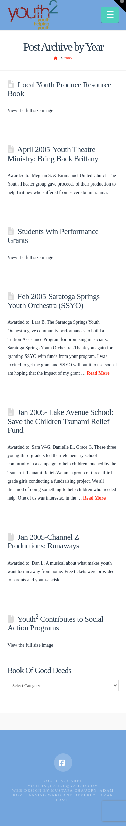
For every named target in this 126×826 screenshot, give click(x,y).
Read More (98, 373)
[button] (110, 15)
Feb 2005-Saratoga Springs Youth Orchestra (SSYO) (54, 301)
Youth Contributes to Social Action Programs (55, 623)
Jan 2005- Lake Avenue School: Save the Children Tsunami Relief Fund (61, 421)
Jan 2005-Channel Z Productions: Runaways (43, 541)
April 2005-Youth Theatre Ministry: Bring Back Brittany (53, 154)
